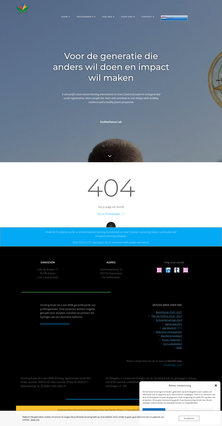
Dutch (167, 18)
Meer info (35, 419)
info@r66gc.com (172, 365)
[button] (215, 385)
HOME (66, 17)
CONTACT (148, 17)
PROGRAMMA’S (86, 17)
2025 (179, 328)
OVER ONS (128, 17)
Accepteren (189, 418)
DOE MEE (108, 17)
